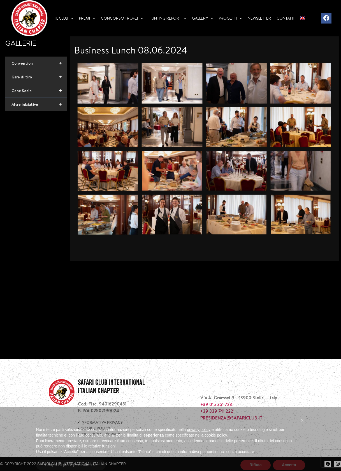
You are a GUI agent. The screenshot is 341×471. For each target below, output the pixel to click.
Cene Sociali (39, 90)
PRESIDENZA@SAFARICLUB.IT (231, 418)
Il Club (64, 18)
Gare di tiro (39, 77)
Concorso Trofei (122, 18)
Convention (39, 63)
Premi (87, 18)
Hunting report (167, 18)
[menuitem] (302, 18)
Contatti (285, 18)
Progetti (230, 18)
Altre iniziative (39, 104)
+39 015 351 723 (216, 404)
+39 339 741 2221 (217, 411)
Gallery (202, 18)
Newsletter (259, 18)
